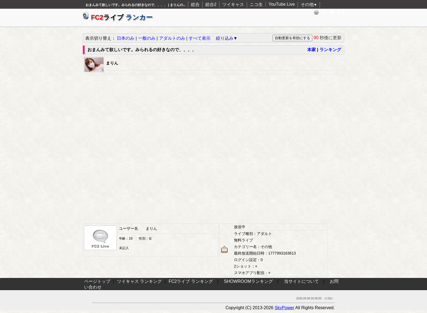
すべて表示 (200, 38)
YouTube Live (282, 4)
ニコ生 (256, 4)
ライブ (117, 17)
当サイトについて (301, 281)
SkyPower (284, 307)
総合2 (210, 4)
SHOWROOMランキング (248, 281)
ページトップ (97, 281)
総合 (195, 4)
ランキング (330, 49)
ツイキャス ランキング (139, 281)
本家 (311, 49)
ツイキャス (233, 4)
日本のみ (125, 38)
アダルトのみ (172, 38)
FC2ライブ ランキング (191, 281)
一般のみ (146, 38)
